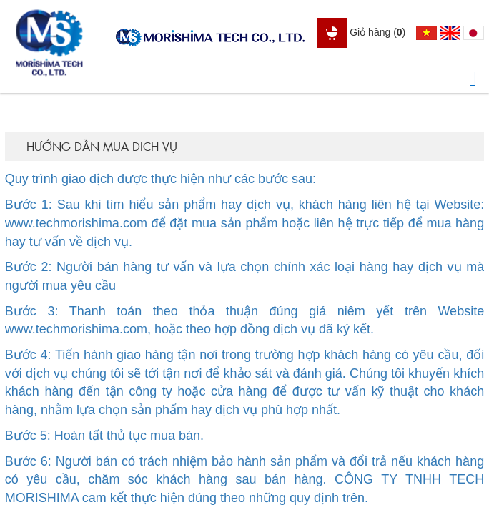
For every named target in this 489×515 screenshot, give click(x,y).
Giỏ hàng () (361, 32)
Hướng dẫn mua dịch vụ (101, 146)
